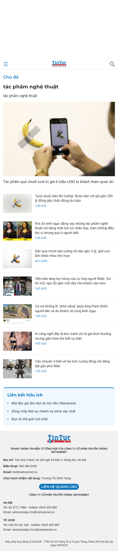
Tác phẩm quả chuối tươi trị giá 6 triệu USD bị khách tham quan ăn (58, 182)
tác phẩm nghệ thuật (30, 87)
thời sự (33, 411)
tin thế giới (26, 419)
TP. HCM (9, 520)
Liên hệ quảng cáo (59, 487)
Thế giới (40, 205)
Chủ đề (11, 77)
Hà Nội (7, 502)
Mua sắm (41, 261)
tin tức (47, 403)
